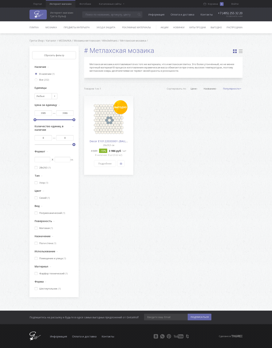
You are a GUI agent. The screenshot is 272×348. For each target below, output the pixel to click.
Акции (164, 27)
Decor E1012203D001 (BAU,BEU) (111, 141)
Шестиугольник (48, 288)
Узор (41, 182)
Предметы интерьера (77, 27)
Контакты (206, 14)
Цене (194, 88)
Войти (235, 3)
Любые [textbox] (40, 96)
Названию (210, 88)
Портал (37, 3)
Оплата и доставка (182, 14)
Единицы (41, 88)
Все (42, 79)
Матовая (44, 228)
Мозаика (51, 27)
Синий (42, 197)
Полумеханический (50, 213)
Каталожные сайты (110, 3)
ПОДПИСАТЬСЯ (200, 317)
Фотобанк (85, 3)
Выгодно (216, 27)
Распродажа (235, 27)
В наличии (44, 73)
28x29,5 (43, 167)
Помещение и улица (50, 258)
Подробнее (105, 163)
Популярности (231, 88)
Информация (156, 14)
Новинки (178, 27)
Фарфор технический (51, 273)
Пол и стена (45, 243)
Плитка (34, 27)
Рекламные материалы (136, 27)
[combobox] (46, 96)
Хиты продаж (197, 27)
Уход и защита (105, 27)
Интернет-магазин (61, 3)
